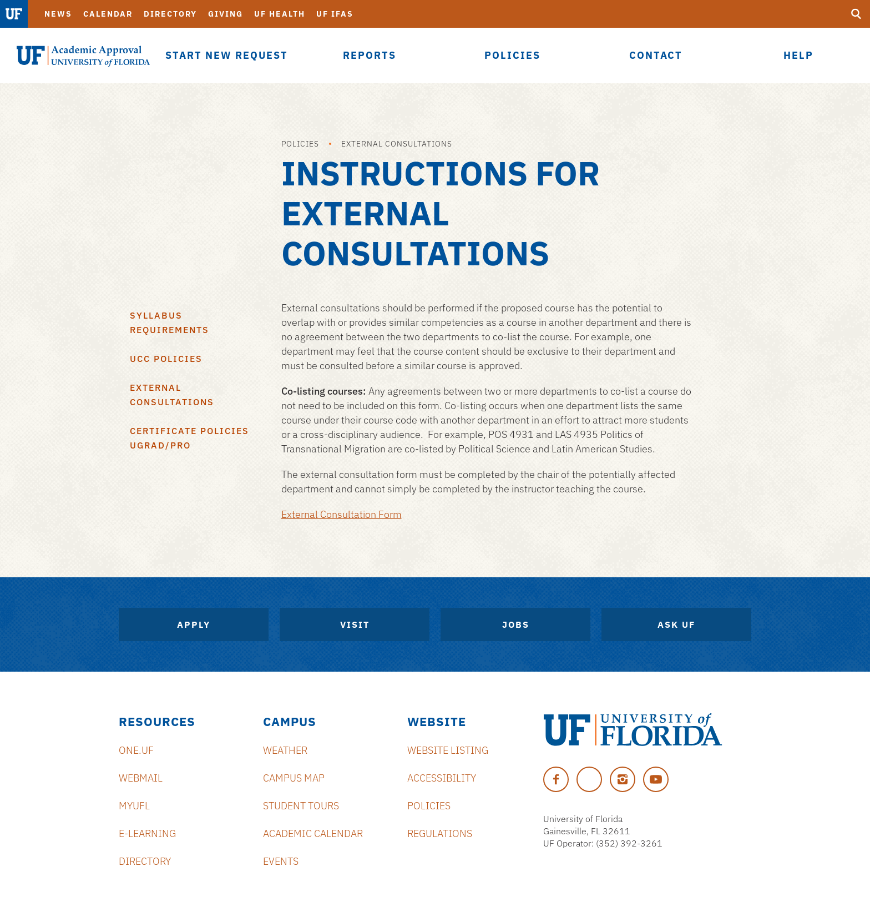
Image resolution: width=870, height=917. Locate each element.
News (58, 14)
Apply (193, 624)
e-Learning (147, 833)
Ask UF (676, 624)
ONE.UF (136, 750)
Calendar (108, 14)
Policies (300, 144)
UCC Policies (166, 358)
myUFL (134, 805)
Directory (170, 14)
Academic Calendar (313, 833)
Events (281, 861)
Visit (355, 624)
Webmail (141, 778)
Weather (285, 750)
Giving (225, 14)
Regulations (439, 833)
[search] (856, 14)
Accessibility (441, 778)
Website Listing (447, 750)
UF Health (279, 14)
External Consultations (396, 144)
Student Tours (301, 805)
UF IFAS (334, 14)
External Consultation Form (341, 514)
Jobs (515, 624)
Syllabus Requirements (169, 322)
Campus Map (294, 778)
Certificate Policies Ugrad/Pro (189, 438)
